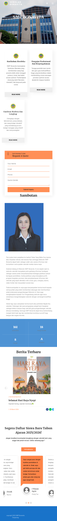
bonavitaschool (37, 397)
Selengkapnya (28, 449)
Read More (16, 94)
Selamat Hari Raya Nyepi (43, 400)
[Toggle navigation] (53, 3)
